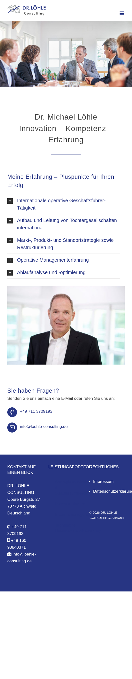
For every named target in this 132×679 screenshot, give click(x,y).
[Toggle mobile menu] (122, 13)
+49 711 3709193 (36, 411)
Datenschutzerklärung (109, 491)
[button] (63, 204)
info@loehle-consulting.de (44, 426)
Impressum (103, 481)
